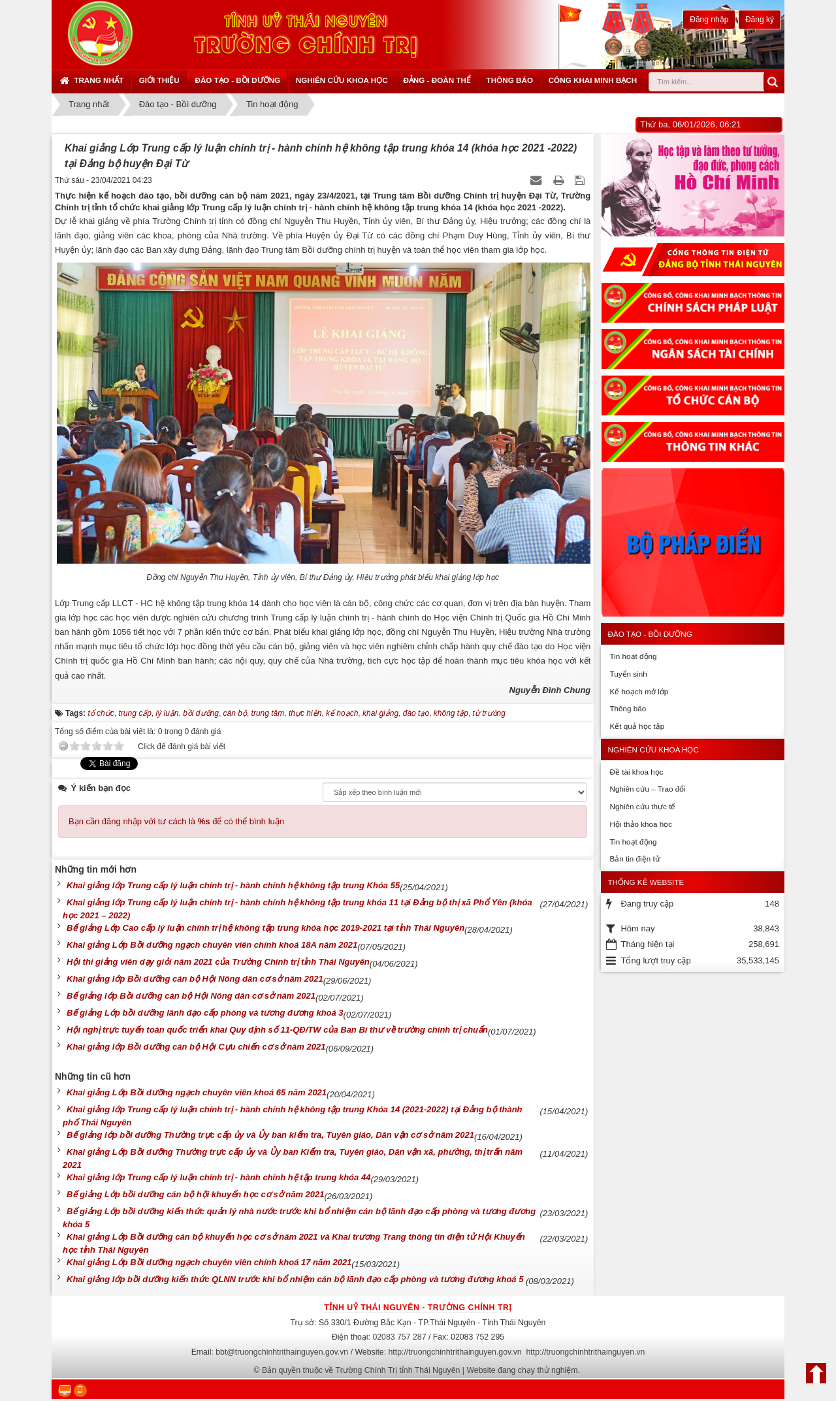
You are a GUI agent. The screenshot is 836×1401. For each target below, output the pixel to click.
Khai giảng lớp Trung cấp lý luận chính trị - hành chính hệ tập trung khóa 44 (218, 1177)
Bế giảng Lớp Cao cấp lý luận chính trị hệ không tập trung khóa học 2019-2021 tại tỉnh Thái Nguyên (265, 928)
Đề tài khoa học (636, 771)
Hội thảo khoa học (640, 824)
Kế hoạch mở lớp (638, 691)
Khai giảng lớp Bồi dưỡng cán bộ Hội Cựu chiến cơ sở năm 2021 (196, 1047)
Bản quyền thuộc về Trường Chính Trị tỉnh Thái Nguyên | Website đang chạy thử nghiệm (420, 1370)
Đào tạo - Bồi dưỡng (237, 80)
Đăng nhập (709, 19)
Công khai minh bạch (593, 80)
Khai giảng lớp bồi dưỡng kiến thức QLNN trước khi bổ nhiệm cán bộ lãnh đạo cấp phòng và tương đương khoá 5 (296, 1279)
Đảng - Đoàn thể (437, 80)
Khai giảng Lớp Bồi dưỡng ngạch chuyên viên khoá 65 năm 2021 (197, 1092)
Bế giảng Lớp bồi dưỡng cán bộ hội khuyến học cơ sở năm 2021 (196, 1194)
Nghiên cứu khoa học (342, 80)
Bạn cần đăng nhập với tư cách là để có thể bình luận (176, 821)
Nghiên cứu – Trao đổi (647, 788)
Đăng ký (759, 19)
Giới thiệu (159, 80)
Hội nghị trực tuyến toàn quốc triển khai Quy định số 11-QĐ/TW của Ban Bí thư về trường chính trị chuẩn (277, 1030)
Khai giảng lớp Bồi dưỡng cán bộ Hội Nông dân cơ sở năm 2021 (195, 979)
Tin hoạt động (632, 656)
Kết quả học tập (636, 726)
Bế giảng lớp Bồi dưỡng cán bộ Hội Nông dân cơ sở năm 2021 (191, 996)
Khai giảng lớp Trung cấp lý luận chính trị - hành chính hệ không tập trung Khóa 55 (233, 885)
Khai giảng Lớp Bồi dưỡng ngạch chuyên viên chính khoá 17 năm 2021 (209, 1262)
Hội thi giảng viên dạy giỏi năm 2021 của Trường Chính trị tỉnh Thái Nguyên (218, 962)
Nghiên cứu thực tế (642, 806)
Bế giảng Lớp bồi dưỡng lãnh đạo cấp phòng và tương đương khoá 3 (205, 1013)
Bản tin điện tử (634, 858)
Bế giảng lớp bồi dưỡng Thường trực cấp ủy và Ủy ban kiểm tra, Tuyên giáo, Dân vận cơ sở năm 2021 (270, 1135)
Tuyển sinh (628, 673)
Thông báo (510, 80)
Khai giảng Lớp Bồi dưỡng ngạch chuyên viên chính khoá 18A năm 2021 (212, 945)
